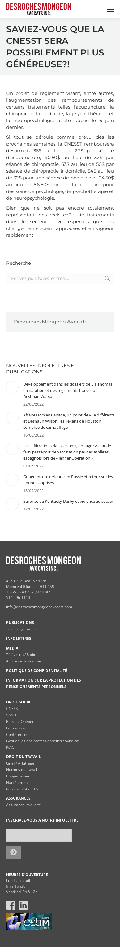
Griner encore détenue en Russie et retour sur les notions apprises (68, 480)
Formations (16, 728)
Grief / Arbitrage (20, 763)
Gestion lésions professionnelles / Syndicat (42, 741)
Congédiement (19, 776)
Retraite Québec (20, 721)
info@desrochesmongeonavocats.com (39, 606)
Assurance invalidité (23, 804)
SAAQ (11, 715)
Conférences (17, 734)
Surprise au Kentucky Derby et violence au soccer (68, 501)
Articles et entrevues (24, 661)
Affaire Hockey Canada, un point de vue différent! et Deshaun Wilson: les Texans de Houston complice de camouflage (68, 421)
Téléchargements (21, 629)
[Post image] (12, 387)
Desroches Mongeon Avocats (50, 322)
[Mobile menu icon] (110, 9)
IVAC (10, 747)
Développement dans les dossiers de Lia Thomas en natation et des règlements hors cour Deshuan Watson (67, 390)
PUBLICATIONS (20, 622)
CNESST (13, 708)
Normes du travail (21, 769)
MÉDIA (12, 648)
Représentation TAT (23, 789)
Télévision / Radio (21, 654)
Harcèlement (17, 782)
